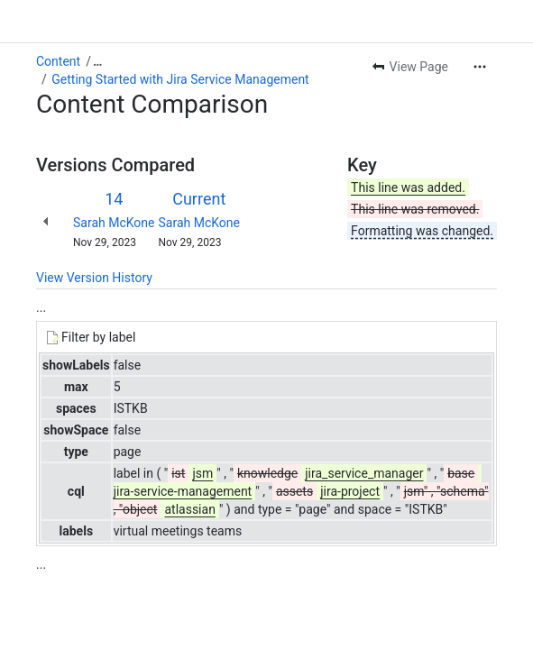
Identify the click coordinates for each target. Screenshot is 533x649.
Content (58, 61)
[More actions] (480, 66)
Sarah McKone (114, 222)
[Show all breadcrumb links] (97, 61)
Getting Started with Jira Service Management (179, 79)
